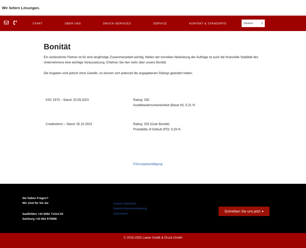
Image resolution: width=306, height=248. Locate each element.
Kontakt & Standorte (208, 23)
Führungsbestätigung (147, 164)
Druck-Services (117, 23)
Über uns (73, 23)
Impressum (120, 213)
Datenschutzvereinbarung (130, 208)
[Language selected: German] (253, 23)
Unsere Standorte (124, 203)
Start (37, 23)
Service (160, 23)
